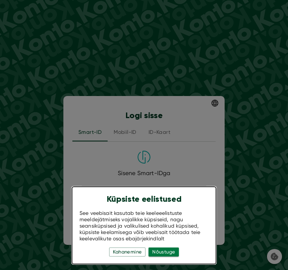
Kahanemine (128, 252)
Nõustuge (163, 252)
